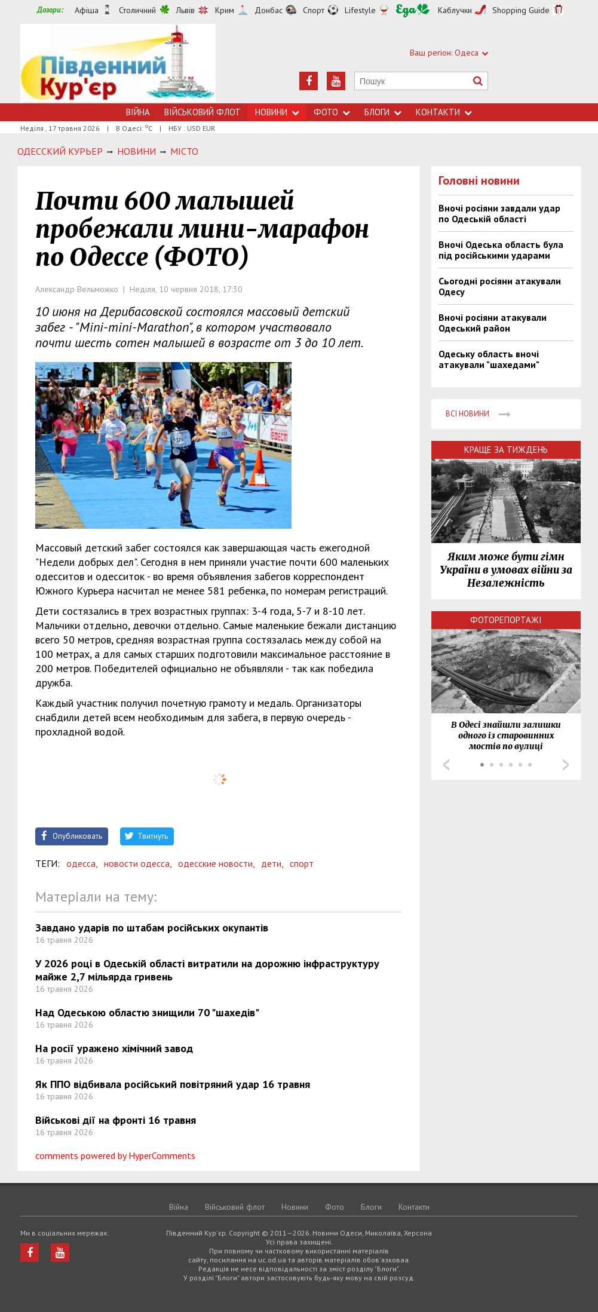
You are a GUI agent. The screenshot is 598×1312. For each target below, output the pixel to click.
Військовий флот (202, 112)
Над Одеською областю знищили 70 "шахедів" (147, 1012)
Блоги (382, 112)
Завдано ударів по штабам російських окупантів (151, 927)
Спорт (313, 10)
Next (566, 765)
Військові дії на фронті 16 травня (115, 1120)
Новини (277, 112)
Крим (224, 10)
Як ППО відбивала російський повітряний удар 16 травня (172, 1084)
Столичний (137, 10)
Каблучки (455, 10)
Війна (138, 112)
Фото (332, 112)
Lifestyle (360, 10)
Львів (185, 10)
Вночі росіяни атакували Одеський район (492, 322)
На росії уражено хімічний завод (114, 1048)
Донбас (268, 10)
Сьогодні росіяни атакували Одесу (499, 286)
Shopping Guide (521, 10)
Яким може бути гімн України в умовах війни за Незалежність (506, 570)
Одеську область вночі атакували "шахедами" (488, 359)
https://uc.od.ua (118, 63)
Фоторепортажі (506, 620)
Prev (446, 765)
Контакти (444, 112)
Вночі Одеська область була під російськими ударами (500, 249)
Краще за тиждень (506, 449)
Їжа (413, 10)
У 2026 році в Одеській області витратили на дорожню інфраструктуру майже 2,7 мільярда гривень (207, 970)
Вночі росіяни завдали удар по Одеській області (499, 213)
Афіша (87, 10)
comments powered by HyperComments (115, 1155)
